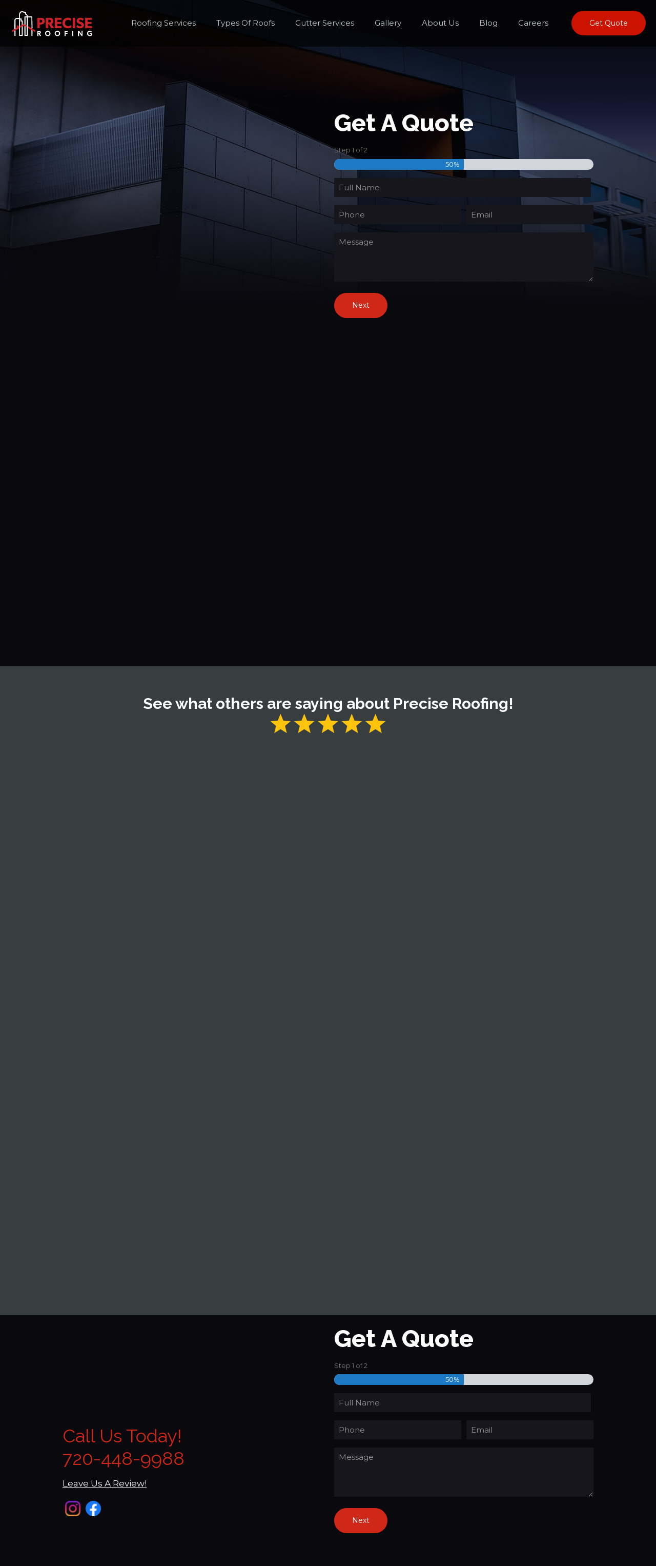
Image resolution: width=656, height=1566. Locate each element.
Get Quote (608, 23)
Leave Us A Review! (105, 1483)
